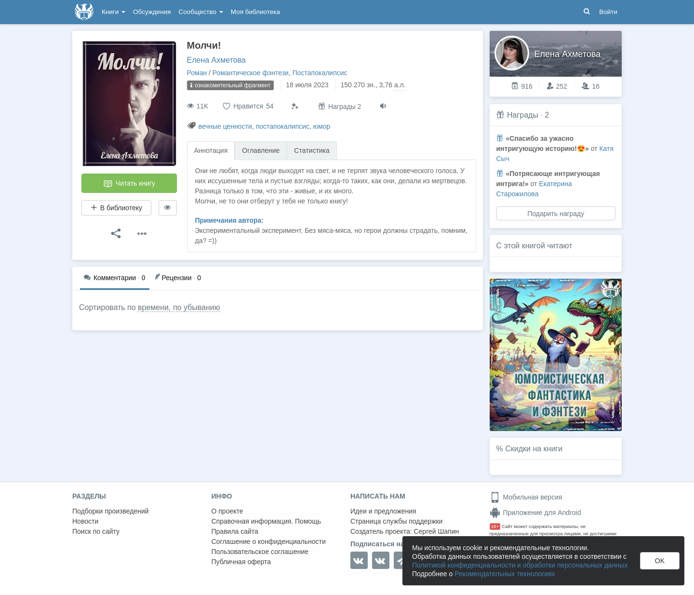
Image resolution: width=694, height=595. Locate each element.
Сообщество (201, 11)
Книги (113, 11)
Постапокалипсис (320, 73)
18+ (495, 526)
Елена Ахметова (216, 60)
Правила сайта (235, 531)
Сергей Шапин (436, 531)
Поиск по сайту (96, 531)
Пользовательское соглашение (260, 551)
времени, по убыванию (179, 307)
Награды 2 (339, 106)
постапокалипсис (282, 126)
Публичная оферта (241, 562)
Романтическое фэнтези (251, 73)
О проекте (227, 511)
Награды (522, 115)
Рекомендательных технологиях (504, 574)
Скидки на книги (533, 449)
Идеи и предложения (383, 511)
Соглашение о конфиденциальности (269, 541)
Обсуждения (152, 11)
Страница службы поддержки (396, 521)
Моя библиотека (255, 11)
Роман (197, 73)
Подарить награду (555, 213)
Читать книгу (129, 184)
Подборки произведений (110, 511)
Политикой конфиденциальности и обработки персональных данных (519, 565)
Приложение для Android (535, 512)
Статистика (312, 150)
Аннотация (211, 150)
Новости (85, 521)
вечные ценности (225, 126)
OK (660, 561)
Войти (608, 11)
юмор (322, 126)
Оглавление (261, 150)
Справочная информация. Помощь (266, 521)
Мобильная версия (526, 497)
